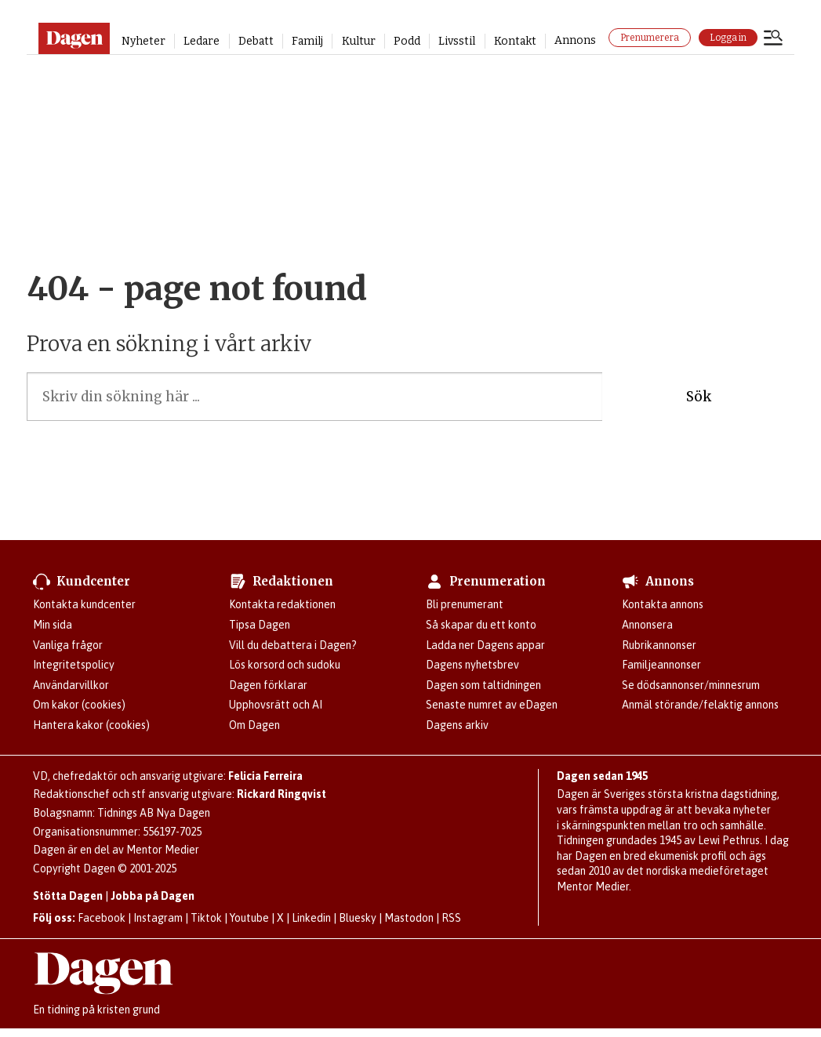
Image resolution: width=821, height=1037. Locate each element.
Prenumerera (649, 37)
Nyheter (143, 41)
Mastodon (409, 918)
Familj (307, 41)
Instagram (158, 918)
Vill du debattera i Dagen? (293, 645)
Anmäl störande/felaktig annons (700, 704)
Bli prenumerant (464, 604)
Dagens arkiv (457, 725)
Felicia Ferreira (265, 776)
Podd (407, 41)
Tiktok (206, 918)
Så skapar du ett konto (481, 624)
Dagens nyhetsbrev (472, 664)
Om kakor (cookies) (79, 704)
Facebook (101, 918)
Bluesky (357, 918)
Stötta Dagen (68, 896)
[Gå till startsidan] (74, 38)
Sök (698, 396)
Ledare (201, 41)
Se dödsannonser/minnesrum (691, 685)
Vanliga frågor (68, 645)
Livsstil (456, 41)
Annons (575, 40)
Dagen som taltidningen (483, 685)
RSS (451, 918)
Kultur (359, 41)
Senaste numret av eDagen (492, 704)
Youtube (249, 918)
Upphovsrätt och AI (275, 704)
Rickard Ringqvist (281, 794)
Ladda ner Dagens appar (485, 645)
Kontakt (515, 41)
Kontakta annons (662, 604)
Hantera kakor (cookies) (91, 725)
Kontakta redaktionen (282, 604)
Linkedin (311, 918)
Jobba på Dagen (152, 896)
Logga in (728, 37)
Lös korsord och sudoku (284, 664)
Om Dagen (254, 725)
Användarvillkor (71, 685)
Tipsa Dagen (259, 624)
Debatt (256, 41)
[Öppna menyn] (773, 39)
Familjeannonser (661, 664)
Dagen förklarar (268, 685)
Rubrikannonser (659, 645)
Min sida (52, 624)
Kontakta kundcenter (84, 604)
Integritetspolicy (73, 664)
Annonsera (647, 624)
